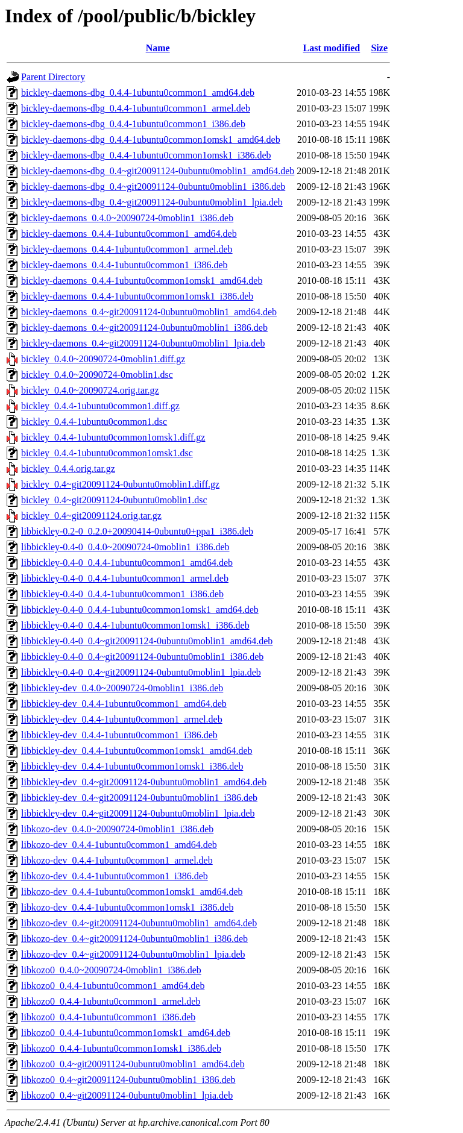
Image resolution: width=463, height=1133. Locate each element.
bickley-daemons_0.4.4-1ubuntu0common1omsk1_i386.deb (137, 296)
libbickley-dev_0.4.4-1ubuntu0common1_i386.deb (119, 735)
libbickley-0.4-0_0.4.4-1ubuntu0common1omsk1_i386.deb (135, 625)
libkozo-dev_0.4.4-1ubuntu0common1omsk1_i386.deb (127, 907)
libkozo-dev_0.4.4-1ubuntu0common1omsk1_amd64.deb (132, 892)
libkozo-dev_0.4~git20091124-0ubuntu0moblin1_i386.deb (134, 939)
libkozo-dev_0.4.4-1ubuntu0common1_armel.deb (117, 860)
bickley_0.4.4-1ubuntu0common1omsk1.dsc (107, 453)
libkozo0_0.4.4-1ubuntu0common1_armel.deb (110, 1001)
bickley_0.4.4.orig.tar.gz (68, 468)
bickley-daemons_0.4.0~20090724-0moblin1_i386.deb (127, 218)
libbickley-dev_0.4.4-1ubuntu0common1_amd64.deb (124, 703)
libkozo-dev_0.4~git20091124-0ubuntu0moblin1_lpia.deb (133, 954)
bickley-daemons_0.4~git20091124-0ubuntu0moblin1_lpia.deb (143, 343)
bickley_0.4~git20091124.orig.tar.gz (91, 515)
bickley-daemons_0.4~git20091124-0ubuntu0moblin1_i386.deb (144, 327)
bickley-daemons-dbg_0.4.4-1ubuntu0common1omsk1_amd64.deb (150, 139)
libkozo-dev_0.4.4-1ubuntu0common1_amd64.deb (119, 845)
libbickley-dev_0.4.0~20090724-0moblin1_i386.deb (122, 688)
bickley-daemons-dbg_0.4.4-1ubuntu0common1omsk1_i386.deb (146, 155)
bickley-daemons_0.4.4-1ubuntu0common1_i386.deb (124, 265)
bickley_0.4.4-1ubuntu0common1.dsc (94, 421)
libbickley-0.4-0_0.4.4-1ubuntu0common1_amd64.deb (127, 562)
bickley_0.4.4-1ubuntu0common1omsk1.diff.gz (113, 437)
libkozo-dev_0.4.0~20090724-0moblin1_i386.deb (117, 829)
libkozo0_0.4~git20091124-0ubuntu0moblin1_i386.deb (128, 1080)
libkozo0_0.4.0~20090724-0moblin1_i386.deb (111, 970)
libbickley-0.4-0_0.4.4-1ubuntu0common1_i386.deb (122, 594)
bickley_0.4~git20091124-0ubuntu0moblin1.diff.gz (120, 484)
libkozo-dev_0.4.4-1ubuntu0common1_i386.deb (114, 876)
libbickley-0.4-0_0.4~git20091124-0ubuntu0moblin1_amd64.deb (146, 641)
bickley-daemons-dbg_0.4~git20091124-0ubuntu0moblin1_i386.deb (153, 186)
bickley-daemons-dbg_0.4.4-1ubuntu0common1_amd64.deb (137, 92)
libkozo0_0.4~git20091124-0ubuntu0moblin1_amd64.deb (133, 1064)
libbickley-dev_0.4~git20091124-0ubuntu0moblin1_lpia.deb (138, 813)
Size (379, 48)
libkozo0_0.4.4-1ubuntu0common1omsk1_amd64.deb (125, 1033)
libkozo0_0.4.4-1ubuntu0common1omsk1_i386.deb (121, 1048)
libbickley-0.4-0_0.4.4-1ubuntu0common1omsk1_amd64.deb (140, 609)
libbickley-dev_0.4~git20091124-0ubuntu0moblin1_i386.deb (139, 797)
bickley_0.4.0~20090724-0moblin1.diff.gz (103, 359)
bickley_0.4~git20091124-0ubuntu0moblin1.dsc (114, 500)
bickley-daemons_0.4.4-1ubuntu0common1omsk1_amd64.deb (141, 280)
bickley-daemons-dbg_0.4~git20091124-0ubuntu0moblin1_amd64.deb (157, 171)
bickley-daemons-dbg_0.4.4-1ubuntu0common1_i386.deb (133, 124)
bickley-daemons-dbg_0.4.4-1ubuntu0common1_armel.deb (135, 108)
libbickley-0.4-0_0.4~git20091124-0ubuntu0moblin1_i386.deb (142, 656)
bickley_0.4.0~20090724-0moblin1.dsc (97, 374)
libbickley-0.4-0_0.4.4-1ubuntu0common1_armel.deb (124, 578)
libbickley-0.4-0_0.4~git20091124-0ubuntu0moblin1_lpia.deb (141, 672)
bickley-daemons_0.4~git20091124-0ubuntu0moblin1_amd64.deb (149, 312)
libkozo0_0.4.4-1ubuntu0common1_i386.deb (108, 1017)
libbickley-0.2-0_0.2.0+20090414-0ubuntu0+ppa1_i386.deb (137, 531)
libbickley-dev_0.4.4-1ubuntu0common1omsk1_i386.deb (132, 766)
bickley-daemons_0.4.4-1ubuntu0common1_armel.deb (127, 249)
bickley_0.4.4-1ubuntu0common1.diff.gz (100, 406)
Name (158, 48)
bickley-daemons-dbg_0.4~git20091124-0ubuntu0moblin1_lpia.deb (152, 202)
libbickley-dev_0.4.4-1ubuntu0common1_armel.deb (121, 719)
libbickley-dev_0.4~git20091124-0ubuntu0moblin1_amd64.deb (143, 782)
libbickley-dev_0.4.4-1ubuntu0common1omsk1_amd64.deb (137, 750)
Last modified (332, 48)
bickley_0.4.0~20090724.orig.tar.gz (90, 390)
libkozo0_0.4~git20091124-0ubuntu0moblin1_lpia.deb (127, 1095)
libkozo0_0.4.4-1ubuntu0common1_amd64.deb (112, 986)
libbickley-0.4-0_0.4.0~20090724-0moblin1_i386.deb (125, 547)
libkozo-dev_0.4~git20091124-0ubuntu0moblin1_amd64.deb (139, 923)
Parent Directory (53, 77)
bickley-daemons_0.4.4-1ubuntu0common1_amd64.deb (129, 233)
